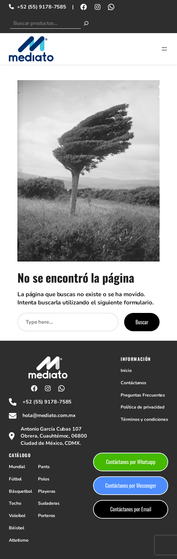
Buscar (142, 322)
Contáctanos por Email (130, 509)
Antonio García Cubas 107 (51, 429)
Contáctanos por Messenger (130, 485)
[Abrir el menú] (164, 49)
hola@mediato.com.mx (49, 415)
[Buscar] (86, 23)
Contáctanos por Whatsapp (130, 462)
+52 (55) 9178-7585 (41, 6)
